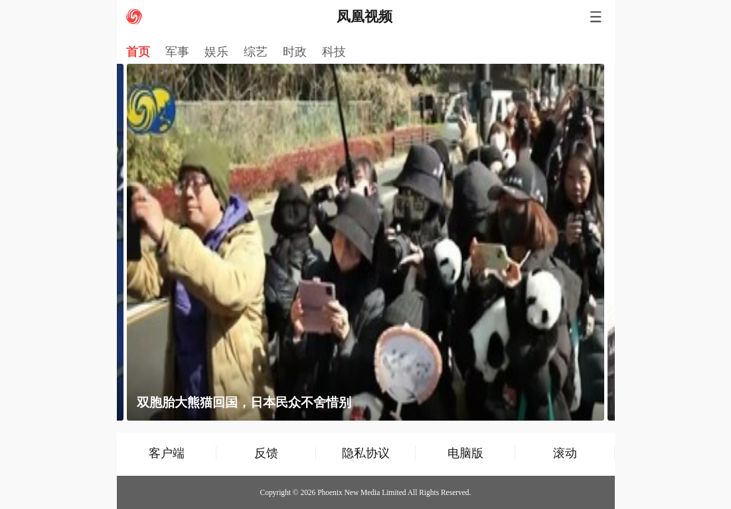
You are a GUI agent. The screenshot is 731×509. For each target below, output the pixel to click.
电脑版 (465, 453)
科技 (334, 51)
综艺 (256, 51)
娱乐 (216, 51)
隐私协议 (366, 453)
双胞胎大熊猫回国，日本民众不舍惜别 (244, 402)
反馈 (266, 453)
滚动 (565, 453)
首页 (138, 51)
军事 (177, 51)
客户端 (167, 453)
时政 (295, 51)
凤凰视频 (364, 16)
